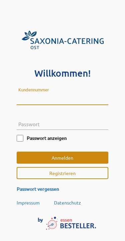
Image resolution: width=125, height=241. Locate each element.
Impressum (28, 202)
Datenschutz (67, 202)
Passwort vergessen (38, 189)
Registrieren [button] (62, 173)
